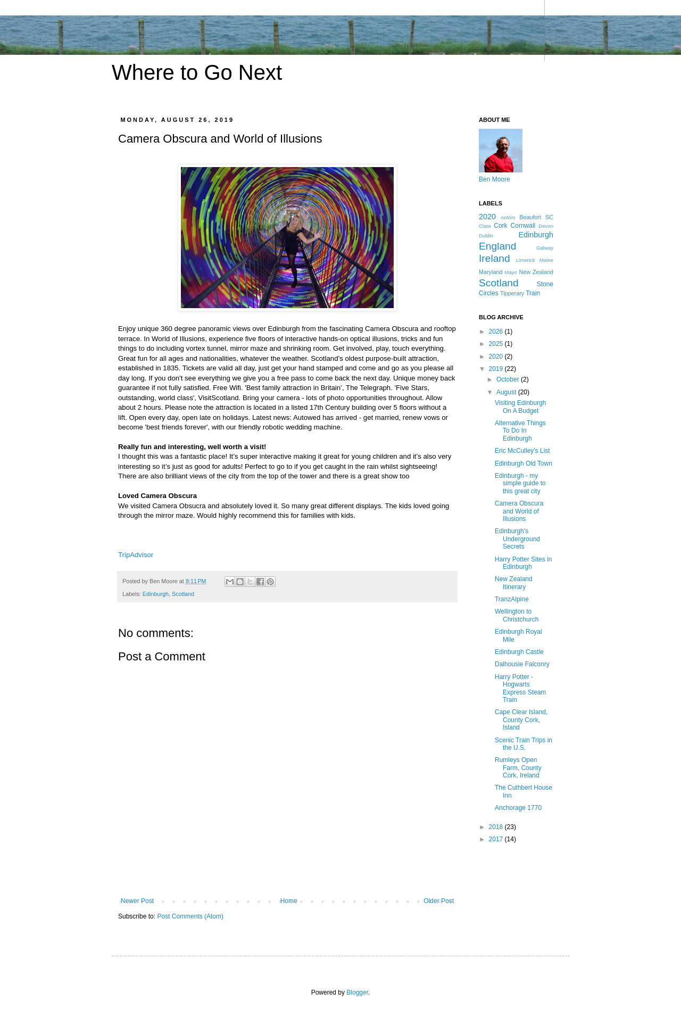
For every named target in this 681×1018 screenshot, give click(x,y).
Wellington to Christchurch (516, 615)
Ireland (494, 258)
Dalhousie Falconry (522, 664)
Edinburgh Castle (519, 652)
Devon (545, 226)
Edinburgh (156, 594)
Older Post (438, 901)
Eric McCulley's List (522, 450)
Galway (544, 248)
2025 (497, 343)
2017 (497, 839)
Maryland (490, 272)
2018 (497, 827)
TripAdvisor (135, 555)
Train (533, 293)
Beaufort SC (536, 217)
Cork (500, 225)
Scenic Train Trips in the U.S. (523, 743)
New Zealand (536, 272)
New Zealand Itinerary (514, 582)
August (507, 392)
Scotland (183, 594)
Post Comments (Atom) (190, 916)
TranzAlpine (512, 599)
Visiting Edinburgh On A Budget (520, 406)
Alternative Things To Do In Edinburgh (520, 430)
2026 (497, 331)
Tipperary (512, 293)
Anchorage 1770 (518, 808)
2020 (487, 216)
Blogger (357, 992)
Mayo (510, 272)
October (508, 379)
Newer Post (137, 901)
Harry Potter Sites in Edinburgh (523, 563)
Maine (546, 260)
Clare (485, 226)
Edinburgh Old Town (523, 463)
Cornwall (523, 225)
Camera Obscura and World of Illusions (519, 511)
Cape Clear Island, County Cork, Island (521, 719)
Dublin (486, 235)
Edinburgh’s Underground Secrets (517, 538)
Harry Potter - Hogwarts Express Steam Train (520, 688)
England (497, 246)
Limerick (525, 260)
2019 (497, 369)
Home (288, 901)
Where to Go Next (197, 72)
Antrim (508, 217)
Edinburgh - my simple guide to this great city (520, 483)
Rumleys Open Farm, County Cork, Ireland (518, 767)
